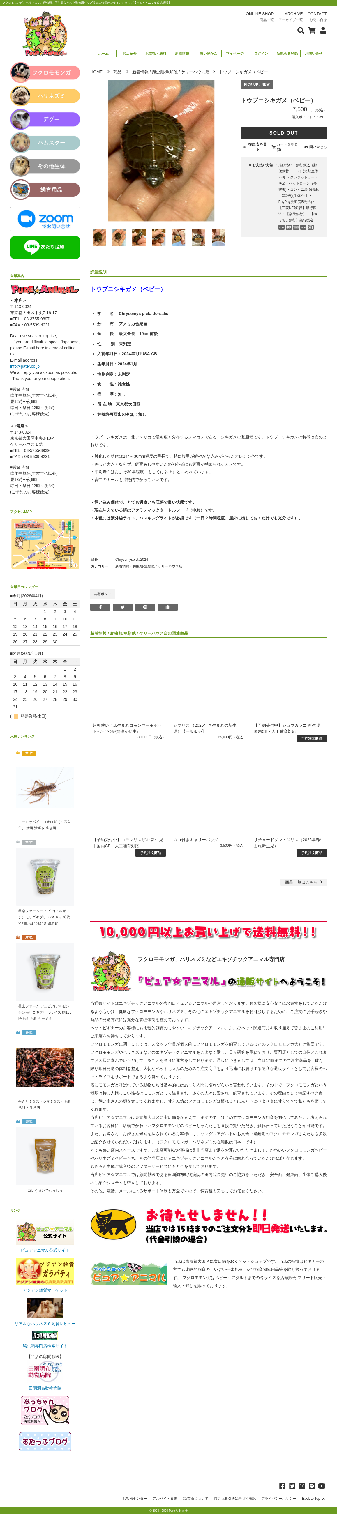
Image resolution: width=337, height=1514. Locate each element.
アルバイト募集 (165, 1499)
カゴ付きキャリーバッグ (195, 839)
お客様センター (135, 1499)
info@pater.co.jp (25, 366)
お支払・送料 (155, 54)
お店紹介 (130, 54)
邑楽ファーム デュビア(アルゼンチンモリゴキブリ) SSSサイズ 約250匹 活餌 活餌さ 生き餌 (44, 917)
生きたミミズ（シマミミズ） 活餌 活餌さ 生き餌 (45, 1104)
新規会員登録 (287, 54)
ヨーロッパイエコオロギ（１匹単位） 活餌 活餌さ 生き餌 (44, 825)
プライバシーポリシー (278, 1499)
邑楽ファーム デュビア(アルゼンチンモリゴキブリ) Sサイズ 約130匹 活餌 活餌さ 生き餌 (45, 1012)
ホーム (103, 54)
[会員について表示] (322, 30)
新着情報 (182, 54)
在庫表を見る (257, 147)
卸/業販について (195, 1499)
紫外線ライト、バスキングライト (141, 518)
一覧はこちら (304, 882)
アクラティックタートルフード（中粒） (167, 510)
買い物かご (208, 54)
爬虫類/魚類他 (165, 72)
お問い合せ (313, 54)
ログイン (261, 54)
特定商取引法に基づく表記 (235, 1499)
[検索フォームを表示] (300, 30)
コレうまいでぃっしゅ (45, 1190)
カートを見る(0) (287, 147)
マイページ (235, 54)
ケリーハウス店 (195, 72)
